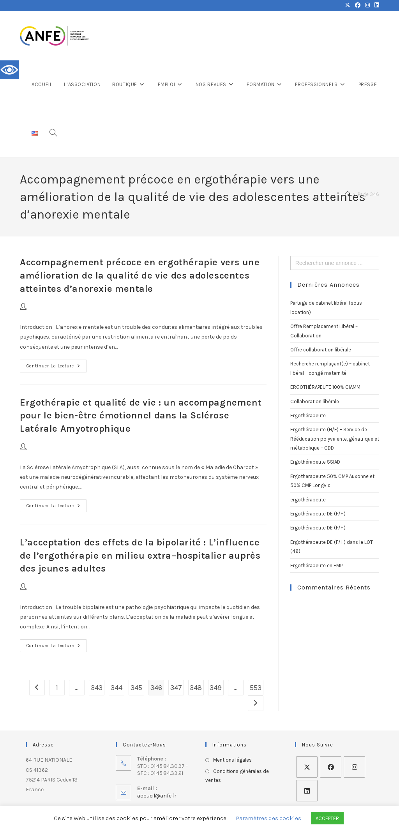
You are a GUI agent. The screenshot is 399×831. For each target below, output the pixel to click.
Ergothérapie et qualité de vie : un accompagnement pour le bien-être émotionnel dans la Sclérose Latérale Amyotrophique (140, 415)
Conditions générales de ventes (237, 775)
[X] (307, 767)
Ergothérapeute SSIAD (315, 462)
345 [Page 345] (136, 687)
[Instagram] (354, 767)
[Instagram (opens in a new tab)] (367, 5)
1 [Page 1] (57, 687)
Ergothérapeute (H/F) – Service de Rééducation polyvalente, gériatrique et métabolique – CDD (334, 439)
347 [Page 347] (176, 687)
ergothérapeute (308, 500)
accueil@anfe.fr (157, 795)
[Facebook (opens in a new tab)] (358, 5)
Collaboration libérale (314, 401)
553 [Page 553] (255, 687)
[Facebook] (330, 767)
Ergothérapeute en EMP (316, 565)
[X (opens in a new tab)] (348, 5)
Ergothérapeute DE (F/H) (318, 514)
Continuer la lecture (56, 364)
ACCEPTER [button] (327, 818)
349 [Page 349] (216, 687)
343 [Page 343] (96, 687)
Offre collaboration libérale (320, 350)
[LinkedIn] (307, 790)
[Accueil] (347, 194)
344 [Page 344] (116, 687)
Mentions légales (232, 760)
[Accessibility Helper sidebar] (9, 69)
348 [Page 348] (196, 687)
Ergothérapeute (308, 415)
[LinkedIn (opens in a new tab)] (375, 5)
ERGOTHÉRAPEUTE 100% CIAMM (325, 387)
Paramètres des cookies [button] (268, 818)
